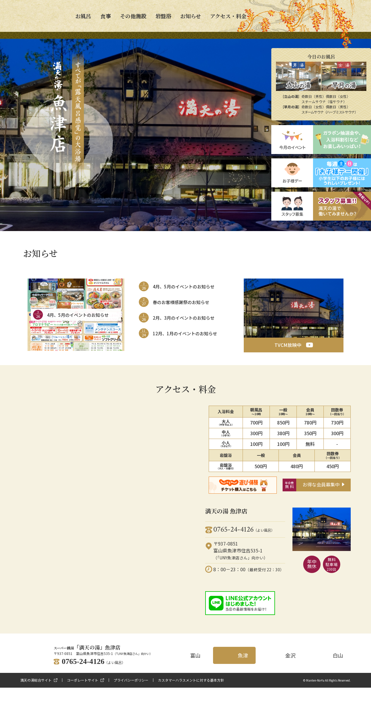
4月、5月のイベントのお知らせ (78, 315)
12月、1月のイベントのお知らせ (185, 333)
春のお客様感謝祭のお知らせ (181, 302)
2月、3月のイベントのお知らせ (183, 318)
